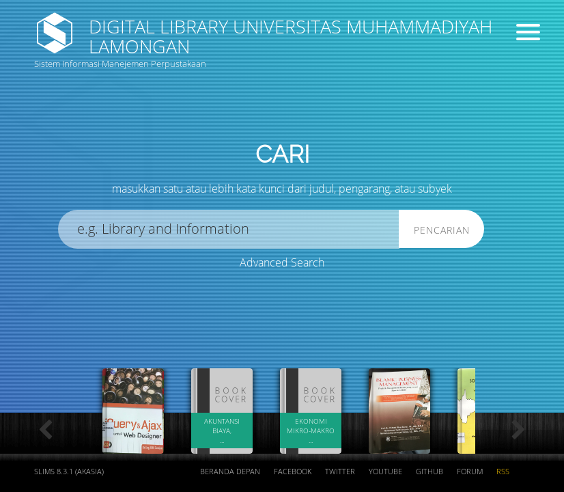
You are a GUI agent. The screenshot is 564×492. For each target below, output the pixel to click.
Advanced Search (282, 262)
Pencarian (442, 229)
